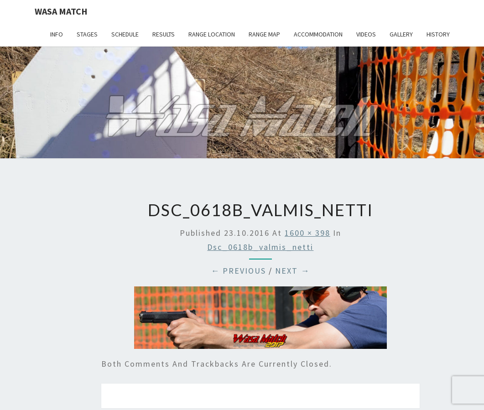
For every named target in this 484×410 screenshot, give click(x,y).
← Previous (238, 270)
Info (56, 34)
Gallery (401, 34)
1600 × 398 (307, 233)
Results (163, 34)
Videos (366, 34)
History (438, 34)
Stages (87, 34)
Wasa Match (61, 11)
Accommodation (318, 34)
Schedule (125, 34)
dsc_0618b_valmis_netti (260, 247)
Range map (264, 34)
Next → (292, 270)
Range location (211, 34)
